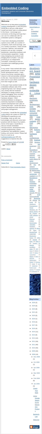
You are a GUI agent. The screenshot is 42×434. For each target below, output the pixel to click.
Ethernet (32, 219)
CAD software (34, 215)
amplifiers (32, 247)
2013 (34, 338)
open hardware (35, 133)
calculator (32, 224)
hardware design (34, 83)
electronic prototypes (34, 99)
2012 (34, 341)
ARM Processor (35, 75)
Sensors (32, 157)
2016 (34, 328)
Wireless (37, 142)
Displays (32, 181)
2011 (34, 344)
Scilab (33, 264)
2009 (34, 351)
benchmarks (33, 223)
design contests (35, 120)
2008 (34, 354)
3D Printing (33, 213)
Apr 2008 (37, 367)
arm (39, 264)
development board (35, 69)
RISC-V (38, 241)
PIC (35, 165)
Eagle (31, 202)
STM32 (32, 221)
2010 (34, 348)
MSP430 (32, 258)
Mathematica (33, 260)
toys (38, 193)
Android (37, 140)
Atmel (31, 251)
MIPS (36, 256)
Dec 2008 (37, 357)
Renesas (38, 262)
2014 (34, 335)
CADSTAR (33, 234)
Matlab (31, 262)
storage (38, 269)
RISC (31, 241)
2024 (34, 309)
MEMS (31, 256)
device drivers (34, 211)
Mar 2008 (37, 373)
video (31, 249)
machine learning (32, 154)
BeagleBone (34, 150)
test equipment (35, 145)
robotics (32, 191)
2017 (34, 325)
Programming (33, 206)
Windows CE (34, 209)
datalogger (35, 265)
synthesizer (34, 271)
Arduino (37, 130)
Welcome (36, 420)
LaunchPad (33, 254)
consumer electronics (34, 114)
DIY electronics (34, 127)
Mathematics (36, 170)
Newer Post (5, 163)
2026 (34, 302)
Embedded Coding (15, 8)
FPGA (35, 152)
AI (30, 148)
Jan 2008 (37, 384)
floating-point (33, 267)
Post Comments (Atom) (17, 167)
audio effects (34, 159)
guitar (31, 189)
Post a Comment (6, 160)
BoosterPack (33, 232)
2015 (34, 331)
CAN (31, 252)
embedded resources (33, 184)
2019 (34, 319)
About (8, 149)
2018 (34, 322)
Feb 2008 (37, 378)
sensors (32, 269)
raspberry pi (34, 176)
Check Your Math (35, 391)
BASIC (36, 251)
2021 (34, 312)
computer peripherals (35, 173)
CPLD (31, 217)
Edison (36, 252)
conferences (34, 138)
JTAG (38, 237)
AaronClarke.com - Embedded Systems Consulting (35, 31)
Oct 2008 (37, 362)
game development (34, 162)
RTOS (31, 207)
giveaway (32, 226)
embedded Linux (35, 91)
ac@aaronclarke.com (8, 137)
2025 (34, 306)
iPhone (35, 200)
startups (32, 228)
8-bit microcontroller (35, 195)
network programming (34, 167)
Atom (34, 230)
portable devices (33, 110)
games (32, 187)
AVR (37, 249)
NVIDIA (35, 239)
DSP (31, 123)
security (32, 193)
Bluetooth (37, 198)
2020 (34, 315)
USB (38, 117)
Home (18, 163)
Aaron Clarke (12, 142)
